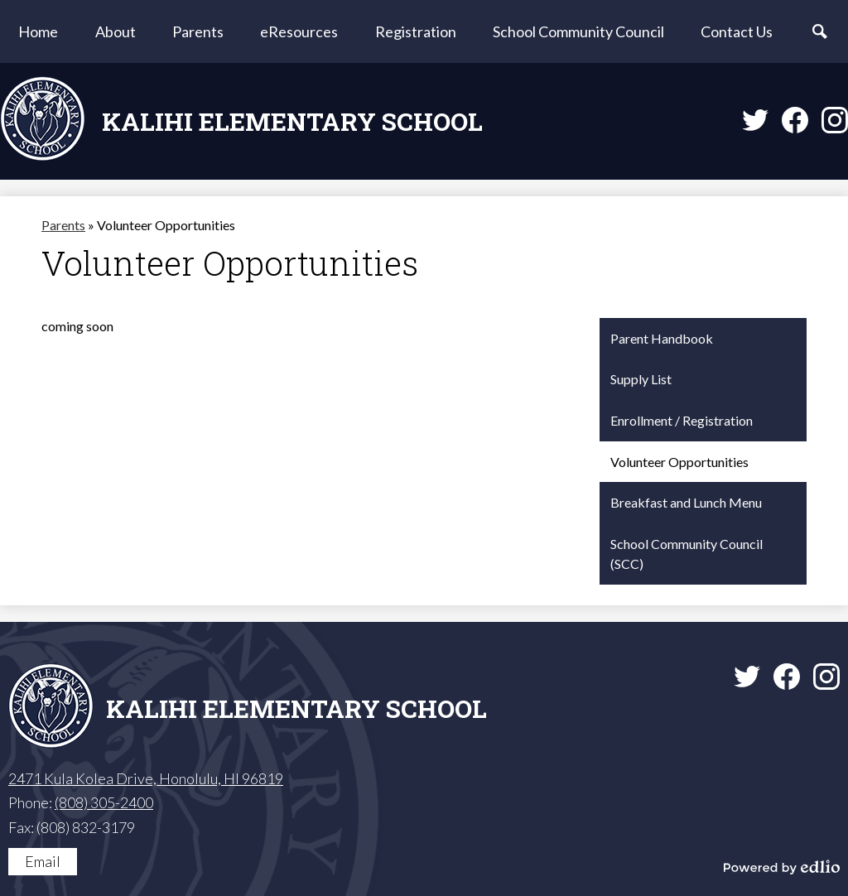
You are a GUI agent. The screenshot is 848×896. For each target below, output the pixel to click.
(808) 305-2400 (104, 802)
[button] (115, 31)
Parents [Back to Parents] (63, 225)
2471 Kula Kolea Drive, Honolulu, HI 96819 (145, 778)
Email (42, 861)
